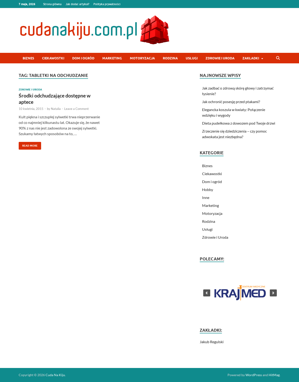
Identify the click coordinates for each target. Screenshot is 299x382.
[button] (240, 293)
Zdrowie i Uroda (220, 58)
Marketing (112, 58)
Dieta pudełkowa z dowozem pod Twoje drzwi (238, 123)
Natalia (56, 109)
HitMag (274, 375)
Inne (205, 197)
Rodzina (170, 58)
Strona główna (52, 4)
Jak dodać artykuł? (77, 4)
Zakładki (250, 58)
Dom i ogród (83, 58)
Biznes (28, 58)
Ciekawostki (53, 58)
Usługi (192, 58)
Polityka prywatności (106, 4)
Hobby (207, 189)
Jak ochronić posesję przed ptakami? (231, 101)
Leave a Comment (76, 109)
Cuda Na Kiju (55, 375)
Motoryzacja (142, 58)
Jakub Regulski (212, 341)
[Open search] (277, 58)
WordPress (254, 375)
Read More (28, 144)
